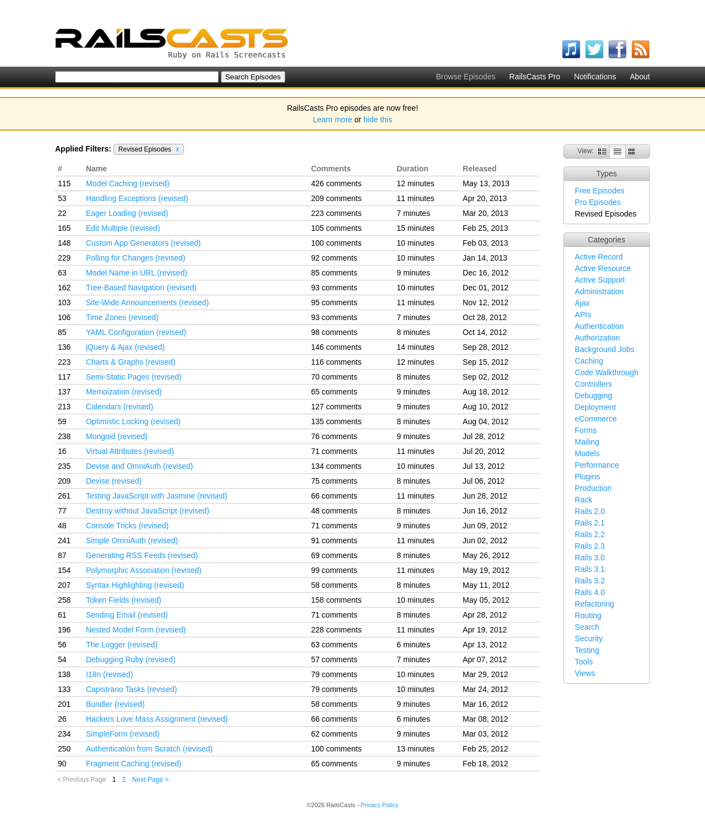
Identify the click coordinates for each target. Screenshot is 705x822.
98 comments (334, 332)
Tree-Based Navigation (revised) (141, 287)
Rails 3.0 (590, 557)
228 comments (336, 629)
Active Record (599, 256)
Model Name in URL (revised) (136, 272)
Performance (597, 465)
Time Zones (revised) (122, 317)
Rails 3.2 (590, 580)
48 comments (334, 510)
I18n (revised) (109, 674)
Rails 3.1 (590, 569)
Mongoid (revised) (117, 436)
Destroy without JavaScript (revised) (147, 510)
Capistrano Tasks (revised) (131, 689)
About (640, 76)
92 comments (334, 257)
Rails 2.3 (590, 546)
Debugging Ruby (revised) (131, 659)
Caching (589, 360)
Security (589, 638)
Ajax (582, 303)
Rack (584, 499)
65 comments (334, 391)
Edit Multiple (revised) (123, 228)
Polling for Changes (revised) (136, 257)
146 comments (336, 347)
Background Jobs (604, 349)
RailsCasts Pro (535, 76)
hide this (378, 119)
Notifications (595, 76)
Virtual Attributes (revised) (130, 451)
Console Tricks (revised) (127, 525)
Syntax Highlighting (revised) (135, 585)
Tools (584, 661)
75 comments (334, 481)
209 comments (336, 198)
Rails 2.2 (590, 534)
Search (587, 627)
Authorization (597, 337)
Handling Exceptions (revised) (137, 198)
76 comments (334, 436)
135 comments (336, 421)
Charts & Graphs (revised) (131, 362)
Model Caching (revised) (128, 183)
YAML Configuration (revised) (136, 332)
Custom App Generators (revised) (143, 243)
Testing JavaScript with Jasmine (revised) (156, 495)
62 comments (334, 733)
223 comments (336, 213)
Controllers (593, 384)
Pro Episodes (598, 202)
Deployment (595, 407)
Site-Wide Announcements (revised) (147, 302)
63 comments (334, 644)
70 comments (334, 376)
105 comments (336, 228)
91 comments (334, 540)
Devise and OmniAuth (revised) (139, 466)
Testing (587, 650)
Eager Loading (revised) (127, 213)
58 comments (334, 585)
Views (585, 673)
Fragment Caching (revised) (134, 763)
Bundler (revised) (115, 704)
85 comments (334, 272)
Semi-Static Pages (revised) (134, 376)
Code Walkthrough (606, 372)
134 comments (336, 466)
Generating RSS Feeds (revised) (142, 555)
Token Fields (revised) (123, 600)
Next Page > (150, 779)
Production (593, 488)
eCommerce (596, 418)
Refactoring (595, 603)
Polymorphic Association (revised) (144, 570)
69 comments (334, 555)
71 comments (334, 451)
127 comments (336, 406)
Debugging (593, 395)
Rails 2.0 (590, 511)
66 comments (334, 495)
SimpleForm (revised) (123, 733)
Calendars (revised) (119, 406)
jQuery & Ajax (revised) (125, 347)
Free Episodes (600, 190)
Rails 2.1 (590, 522)
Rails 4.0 (590, 592)
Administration (599, 291)
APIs (583, 314)
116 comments (336, 362)
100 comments (336, 243)
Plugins (587, 476)
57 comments (334, 659)
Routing (588, 615)
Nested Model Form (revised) (136, 629)
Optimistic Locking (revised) (133, 421)
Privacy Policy (379, 805)
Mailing (587, 441)
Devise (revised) (114, 481)
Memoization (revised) (124, 391)
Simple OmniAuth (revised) (132, 540)
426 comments (336, 183)
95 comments (334, 302)
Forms (586, 430)
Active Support (600, 279)
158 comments (336, 600)
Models (587, 453)
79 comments (334, 674)
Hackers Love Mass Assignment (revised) (157, 719)
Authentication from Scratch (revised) (149, 748)
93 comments (334, 287)
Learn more (332, 119)
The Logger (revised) (122, 644)
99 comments (334, 570)
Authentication (599, 326)
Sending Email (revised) (127, 614)
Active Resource (603, 268)
